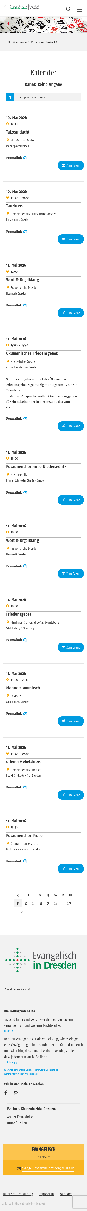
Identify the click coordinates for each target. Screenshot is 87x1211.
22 (41, 903)
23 (48, 903)
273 (69, 903)
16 (55, 895)
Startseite (20, 42)
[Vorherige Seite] (17, 895)
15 (48, 895)
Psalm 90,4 (10, 1030)
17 (63, 895)
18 (70, 895)
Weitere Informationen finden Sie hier (21, 1073)
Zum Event (73, 165)
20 (26, 903)
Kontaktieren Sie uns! (17, 989)
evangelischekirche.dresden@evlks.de (48, 1168)
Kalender (66, 1194)
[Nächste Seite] (22, 911)
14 (40, 895)
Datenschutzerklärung (18, 1194)
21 (33, 903)
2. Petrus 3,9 (10, 1062)
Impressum (46, 1194)
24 (55, 903)
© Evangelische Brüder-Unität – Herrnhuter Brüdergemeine (31, 1069)
